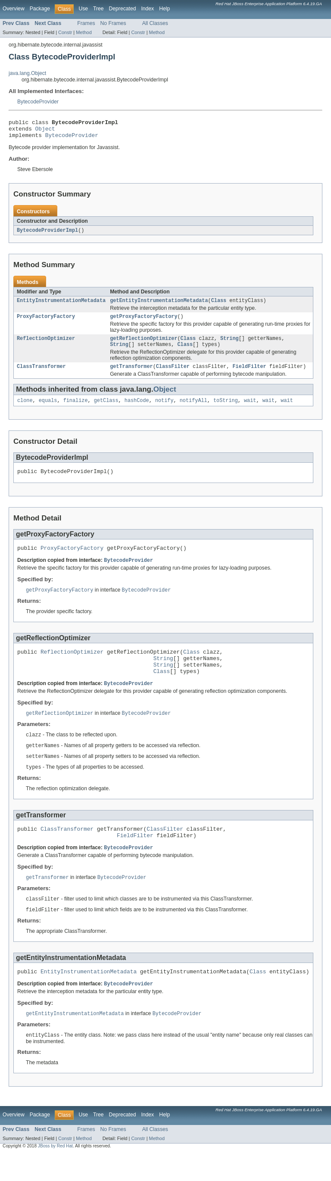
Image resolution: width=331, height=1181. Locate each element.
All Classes (155, 23)
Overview (14, 9)
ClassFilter (173, 374)
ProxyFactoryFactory (46, 322)
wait (250, 409)
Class (219, 305)
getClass (106, 409)
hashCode (137, 409)
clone (25, 409)
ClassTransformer (41, 374)
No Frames (113, 23)
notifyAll (193, 409)
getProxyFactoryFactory (143, 322)
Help (164, 9)
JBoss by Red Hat (55, 1173)
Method (83, 32)
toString (225, 409)
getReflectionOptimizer (143, 345)
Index (147, 9)
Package (40, 9)
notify (164, 409)
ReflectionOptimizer (46, 345)
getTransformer (131, 374)
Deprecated (122, 9)
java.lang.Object (27, 73)
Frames (86, 23)
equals (48, 409)
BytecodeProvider (38, 102)
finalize (75, 409)
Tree (98, 9)
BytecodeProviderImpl (47, 234)
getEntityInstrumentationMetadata (159, 305)
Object (45, 131)
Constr (65, 32)
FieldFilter (249, 374)
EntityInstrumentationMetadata (61, 305)
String (229, 345)
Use (83, 9)
